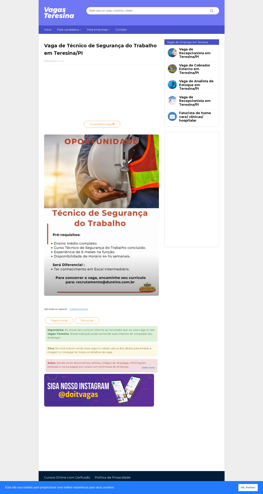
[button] (116, 487)
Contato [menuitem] (121, 29)
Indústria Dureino (79, 309)
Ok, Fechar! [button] (248, 487)
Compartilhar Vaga (102, 124)
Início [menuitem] (48, 29)
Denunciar (86, 320)
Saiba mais (148, 367)
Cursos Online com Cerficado (67, 477)
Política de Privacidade (112, 477)
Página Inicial (59, 320)
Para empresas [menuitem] (97, 29)
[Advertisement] (101, 93)
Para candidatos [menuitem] (68, 29)
